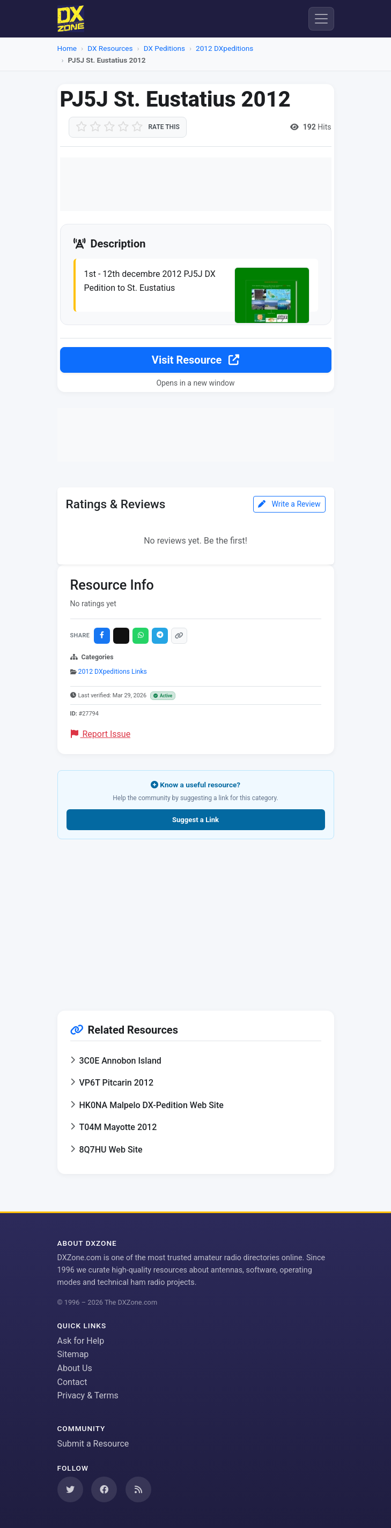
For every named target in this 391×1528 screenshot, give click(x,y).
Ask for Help (81, 1341)
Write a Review (289, 504)
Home (67, 48)
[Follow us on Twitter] (70, 1489)
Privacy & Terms (88, 1395)
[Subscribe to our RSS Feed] (138, 1489)
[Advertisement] (195, 184)
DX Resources (109, 48)
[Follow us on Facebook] (104, 1489)
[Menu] (321, 19)
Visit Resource (195, 359)
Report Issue (101, 734)
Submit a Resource (93, 1444)
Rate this (164, 127)
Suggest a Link (195, 820)
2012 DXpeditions (224, 48)
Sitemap (73, 1354)
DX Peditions (164, 48)
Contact (72, 1382)
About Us (74, 1368)
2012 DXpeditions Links (112, 671)
